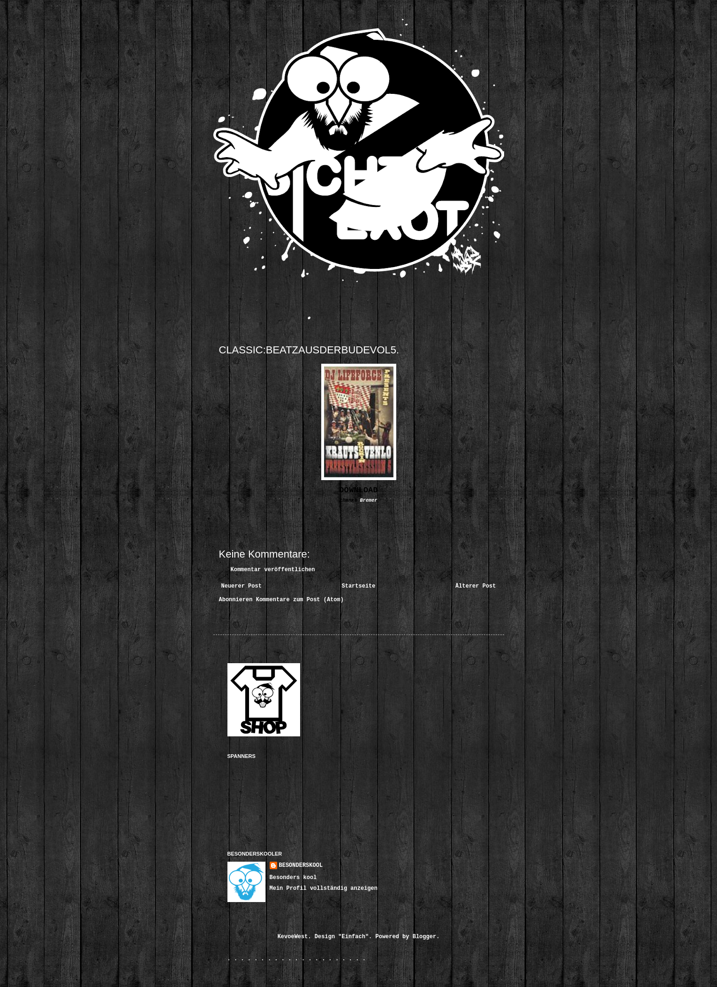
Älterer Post (475, 586)
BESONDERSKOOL (301, 865)
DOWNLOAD (358, 490)
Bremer (368, 500)
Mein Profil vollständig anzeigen (323, 888)
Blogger (424, 936)
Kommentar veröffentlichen (273, 569)
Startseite (358, 586)
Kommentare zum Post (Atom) (300, 600)
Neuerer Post (241, 586)
